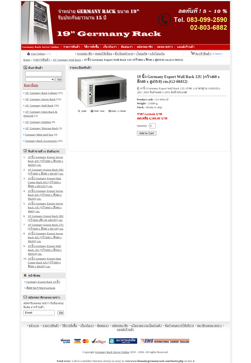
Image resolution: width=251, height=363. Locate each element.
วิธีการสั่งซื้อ (91, 47)
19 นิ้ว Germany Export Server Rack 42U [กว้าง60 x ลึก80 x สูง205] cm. (45, 194)
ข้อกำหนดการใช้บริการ (179, 325)
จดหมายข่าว (165, 47)
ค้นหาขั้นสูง (31, 85)
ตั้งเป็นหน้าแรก (124, 53)
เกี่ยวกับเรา (110, 47)
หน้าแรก (34, 325)
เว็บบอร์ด (141, 53)
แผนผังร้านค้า (185, 47)
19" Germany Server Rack (40, 99)
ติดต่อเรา (127, 47)
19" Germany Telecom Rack (41, 128)
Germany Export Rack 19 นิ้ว (43, 281)
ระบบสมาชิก (84, 53)
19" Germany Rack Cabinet (41, 93)
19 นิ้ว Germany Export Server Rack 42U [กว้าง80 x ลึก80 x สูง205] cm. (45, 237)
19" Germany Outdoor (38, 122)
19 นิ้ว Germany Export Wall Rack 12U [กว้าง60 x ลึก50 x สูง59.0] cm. (45, 249)
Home (27, 59)
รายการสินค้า (71, 47)
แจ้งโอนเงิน (157, 53)
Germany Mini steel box (39, 134)
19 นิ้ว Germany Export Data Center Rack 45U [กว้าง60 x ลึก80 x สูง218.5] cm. (44, 182)
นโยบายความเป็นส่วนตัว (146, 325)
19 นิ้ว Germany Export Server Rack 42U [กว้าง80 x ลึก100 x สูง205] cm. (45, 161)
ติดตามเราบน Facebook (40, 287)
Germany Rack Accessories (41, 140)
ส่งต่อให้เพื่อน (103, 53)
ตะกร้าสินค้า (203, 53)
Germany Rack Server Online (40, 47)
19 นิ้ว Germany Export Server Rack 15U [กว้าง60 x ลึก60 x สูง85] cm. (45, 207)
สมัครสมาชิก (145, 47)
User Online (38, 53)
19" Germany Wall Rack (67, 59)
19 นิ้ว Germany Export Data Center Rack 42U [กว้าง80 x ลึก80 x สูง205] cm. (44, 262)
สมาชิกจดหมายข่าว (209, 325)
